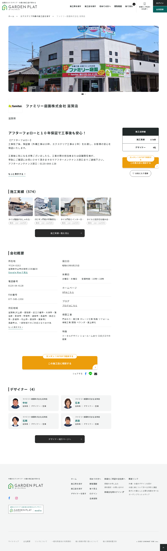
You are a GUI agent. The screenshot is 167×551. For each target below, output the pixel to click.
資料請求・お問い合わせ (114, 487)
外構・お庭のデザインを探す (140, 483)
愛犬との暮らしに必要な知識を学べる (144, 491)
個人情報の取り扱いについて (86, 541)
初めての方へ (105, 6)
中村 (25, 402)
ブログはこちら (69, 305)
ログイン (160, 3)
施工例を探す (75, 6)
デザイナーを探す (78, 493)
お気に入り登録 (140, 173)
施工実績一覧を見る (59, 233)
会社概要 (26, 541)
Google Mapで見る (18, 272)
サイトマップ (13, 541)
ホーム (74, 478)
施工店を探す (90, 6)
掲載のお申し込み (111, 483)
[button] (82, 94)
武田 (77, 420)
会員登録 (160, 9)
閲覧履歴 (118, 6)
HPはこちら (68, 292)
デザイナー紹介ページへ (59, 439)
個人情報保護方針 (110, 541)
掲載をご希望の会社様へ (114, 478)
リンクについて (41, 541)
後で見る (129, 6)
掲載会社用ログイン (114, 492)
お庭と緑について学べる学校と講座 (143, 487)
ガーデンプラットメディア (139, 494)
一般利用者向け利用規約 (61, 541)
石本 (77, 402)
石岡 (25, 420)
